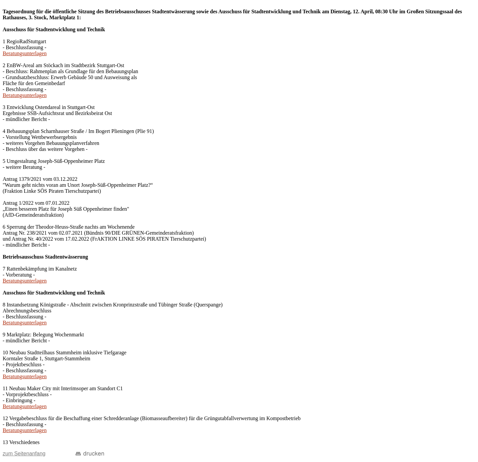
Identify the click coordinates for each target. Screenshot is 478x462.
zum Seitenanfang (24, 453)
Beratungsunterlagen (24, 53)
